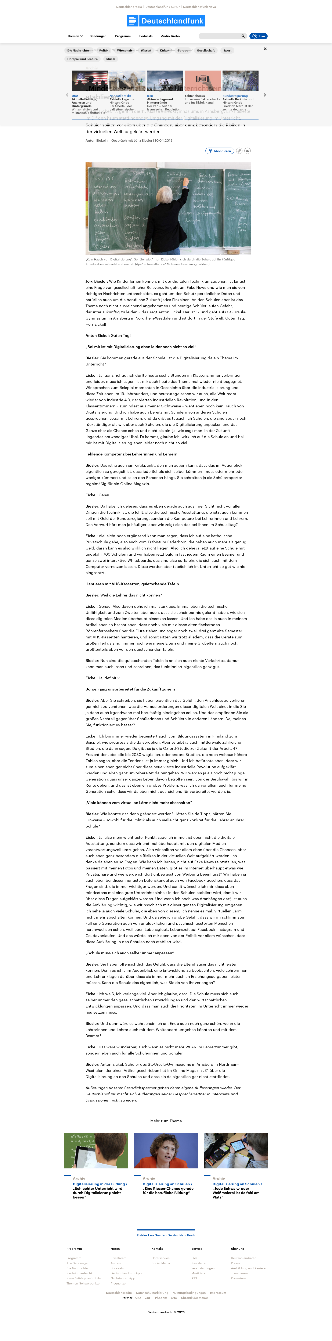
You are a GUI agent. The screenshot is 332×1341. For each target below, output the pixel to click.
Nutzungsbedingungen (189, 1292)
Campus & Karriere (95, 50)
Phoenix (161, 1297)
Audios (116, 1263)
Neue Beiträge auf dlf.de (83, 1278)
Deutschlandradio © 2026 (166, 1312)
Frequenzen (119, 1283)
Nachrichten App (123, 1278)
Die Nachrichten (78, 1268)
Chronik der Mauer (194, 1297)
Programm (123, 36)
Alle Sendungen (77, 1263)
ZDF (148, 1297)
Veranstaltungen (203, 1268)
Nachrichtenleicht (79, 1273)
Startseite (71, 50)
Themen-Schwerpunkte (83, 1283)
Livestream (118, 1258)
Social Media (161, 1263)
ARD (138, 1297)
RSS (194, 1278)
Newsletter (198, 1263)
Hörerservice (161, 1258)
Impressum (218, 1292)
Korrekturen (239, 1278)
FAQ (194, 1258)
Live (258, 36)
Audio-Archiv (170, 36)
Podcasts (145, 36)
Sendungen (98, 36)
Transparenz (239, 1273)
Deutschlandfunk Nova (199, 6)
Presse (235, 1263)
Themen (73, 36)
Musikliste (198, 1273)
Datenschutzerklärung (152, 1292)
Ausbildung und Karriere (248, 1268)
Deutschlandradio (129, 6)
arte (174, 1297)
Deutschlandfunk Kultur (162, 6)
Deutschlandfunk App (126, 1273)
